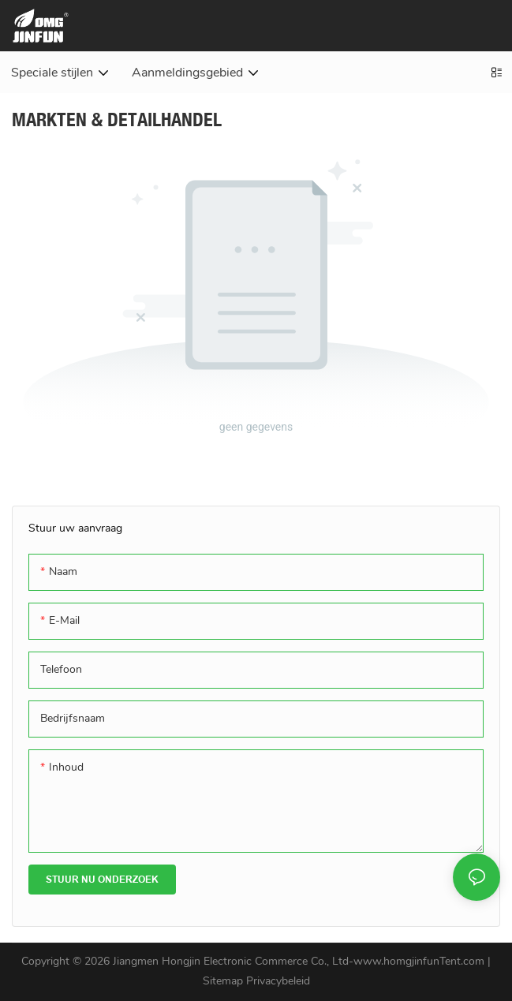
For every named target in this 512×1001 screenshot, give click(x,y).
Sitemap (224, 980)
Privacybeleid (278, 980)
